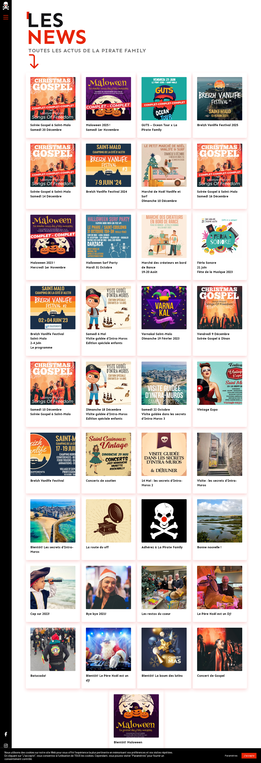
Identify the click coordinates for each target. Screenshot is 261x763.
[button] (6, 17)
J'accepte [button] (249, 755)
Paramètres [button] (231, 755)
